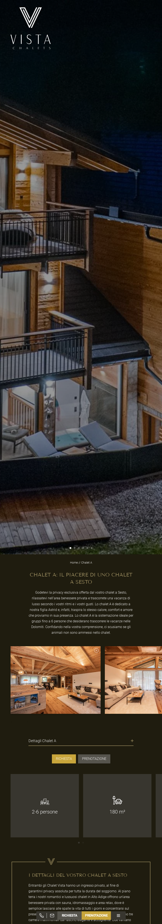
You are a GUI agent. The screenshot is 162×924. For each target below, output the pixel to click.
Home (74, 562)
